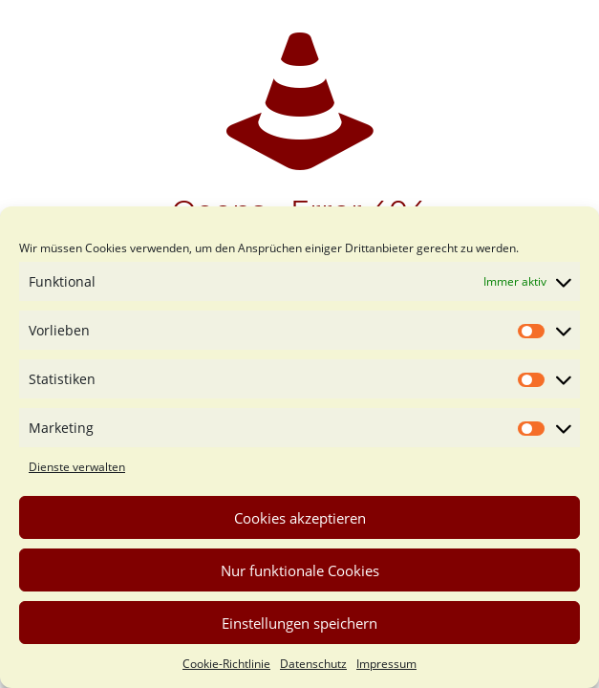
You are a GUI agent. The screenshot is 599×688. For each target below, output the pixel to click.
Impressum (386, 664)
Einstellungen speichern (299, 623)
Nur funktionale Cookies (300, 570)
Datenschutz (313, 664)
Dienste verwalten (77, 467)
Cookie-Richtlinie (226, 664)
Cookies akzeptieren (300, 517)
